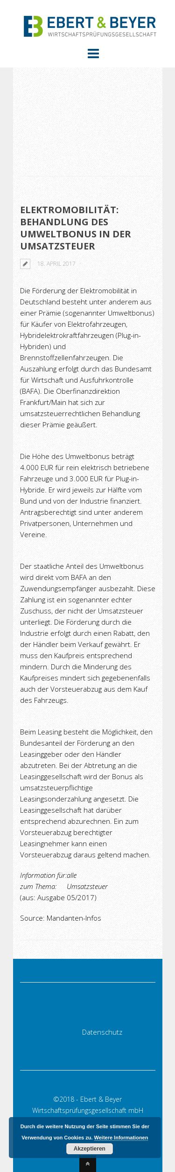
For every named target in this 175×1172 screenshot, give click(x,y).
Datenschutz (102, 1032)
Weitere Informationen (121, 1137)
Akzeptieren (89, 1148)
